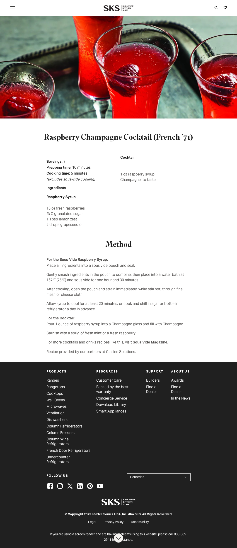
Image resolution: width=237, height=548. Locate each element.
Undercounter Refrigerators (58, 459)
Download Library (111, 404)
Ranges (52, 380)
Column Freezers (60, 433)
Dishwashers (57, 419)
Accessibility (140, 522)
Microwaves (56, 406)
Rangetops (55, 387)
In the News (180, 398)
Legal (92, 522)
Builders (153, 380)
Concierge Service (111, 398)
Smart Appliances (111, 411)
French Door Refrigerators (68, 450)
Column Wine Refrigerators (57, 441)
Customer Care (109, 380)
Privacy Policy (113, 522)
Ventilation (55, 413)
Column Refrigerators (64, 426)
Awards (177, 380)
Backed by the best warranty (112, 389)
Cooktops (54, 393)
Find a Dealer (151, 389)
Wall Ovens (55, 400)
